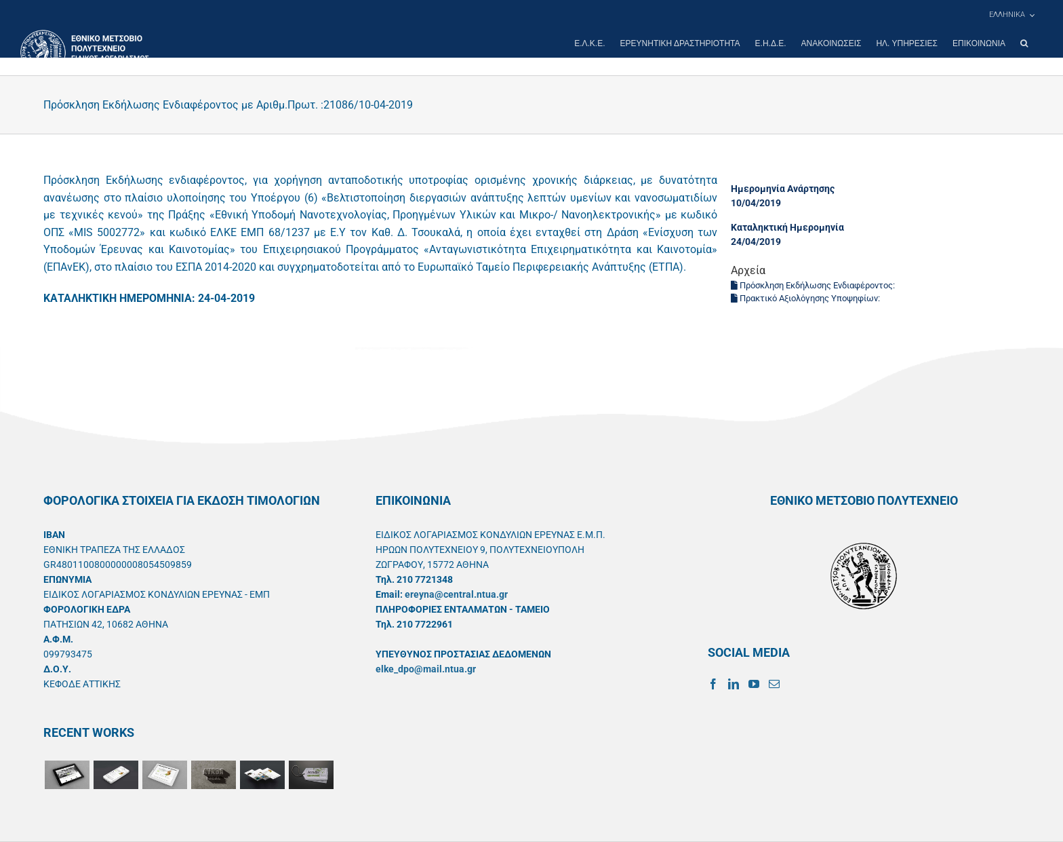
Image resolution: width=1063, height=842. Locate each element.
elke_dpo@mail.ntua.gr (426, 669)
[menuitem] (1011, 15)
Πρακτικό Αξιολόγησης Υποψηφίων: (806, 298)
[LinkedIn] (733, 683)
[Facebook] (713, 683)
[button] (1024, 43)
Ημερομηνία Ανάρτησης (783, 188)
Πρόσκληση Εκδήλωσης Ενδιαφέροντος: (814, 285)
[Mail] (774, 683)
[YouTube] (753, 683)
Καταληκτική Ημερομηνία (787, 227)
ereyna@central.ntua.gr (456, 594)
